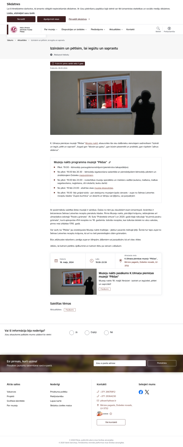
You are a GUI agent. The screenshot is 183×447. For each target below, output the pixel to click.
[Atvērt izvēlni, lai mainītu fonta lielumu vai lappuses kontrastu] (169, 30)
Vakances (11, 391)
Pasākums (105, 289)
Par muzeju (12, 405)
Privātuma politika (58, 391)
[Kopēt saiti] (109, 162)
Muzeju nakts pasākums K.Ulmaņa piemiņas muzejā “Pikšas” (126, 274)
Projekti (10, 396)
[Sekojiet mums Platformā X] (147, 392)
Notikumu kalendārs (19, 48)
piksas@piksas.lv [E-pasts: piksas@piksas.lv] (108, 400)
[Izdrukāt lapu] (169, 47)
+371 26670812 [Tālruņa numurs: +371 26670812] (107, 391)
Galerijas (14, 58)
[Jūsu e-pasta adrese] (120, 363)
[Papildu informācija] (111, 414)
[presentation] (24, 344)
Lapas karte (55, 401)
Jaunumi (14, 53)
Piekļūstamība (56, 396)
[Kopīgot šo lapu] (169, 54)
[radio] (73, 332)
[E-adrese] (102, 413)
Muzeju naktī (91, 143)
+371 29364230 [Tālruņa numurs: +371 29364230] (108, 396)
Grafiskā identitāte (16, 401)
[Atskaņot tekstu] (61, 54)
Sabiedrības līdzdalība (20, 63)
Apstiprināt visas (51, 19)
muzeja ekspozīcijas (103, 188)
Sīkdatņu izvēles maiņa (61, 405)
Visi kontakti (111, 422)
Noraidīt (21, 19)
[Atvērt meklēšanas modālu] (158, 30)
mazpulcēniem (86, 175)
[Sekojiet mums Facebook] (141, 392)
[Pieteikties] (162, 363)
